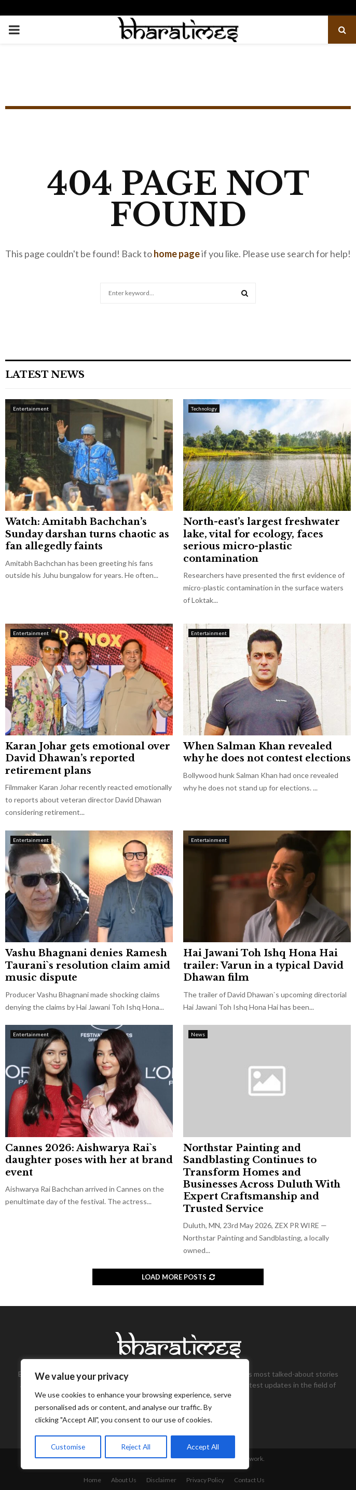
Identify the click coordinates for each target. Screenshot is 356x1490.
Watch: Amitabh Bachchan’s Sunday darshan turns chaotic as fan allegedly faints (87, 534)
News (198, 1034)
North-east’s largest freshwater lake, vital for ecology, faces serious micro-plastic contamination (261, 540)
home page (177, 253)
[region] (135, 1414)
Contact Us (249, 1480)
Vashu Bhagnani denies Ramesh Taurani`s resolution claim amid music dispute (87, 965)
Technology (204, 408)
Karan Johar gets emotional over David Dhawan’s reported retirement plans (87, 758)
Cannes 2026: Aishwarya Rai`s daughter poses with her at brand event (89, 1160)
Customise (68, 1446)
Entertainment (31, 408)
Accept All (203, 1446)
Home (92, 1480)
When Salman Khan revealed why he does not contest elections (267, 752)
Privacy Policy (205, 1480)
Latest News (45, 374)
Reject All (136, 1446)
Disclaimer (161, 1480)
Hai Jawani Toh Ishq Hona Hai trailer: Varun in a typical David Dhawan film (263, 965)
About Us (123, 1480)
